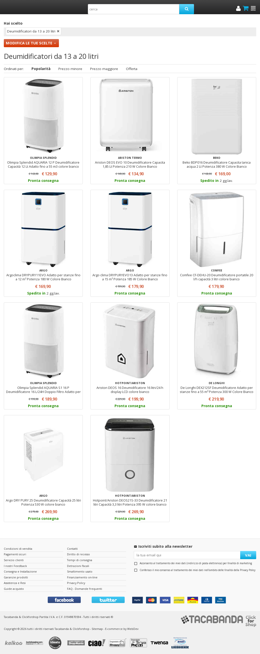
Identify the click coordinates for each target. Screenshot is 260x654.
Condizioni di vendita (18, 548)
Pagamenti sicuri (15, 554)
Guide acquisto (14, 589)
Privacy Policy (247, 570)
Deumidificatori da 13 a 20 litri (31, 31)
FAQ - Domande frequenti (84, 589)
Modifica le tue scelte (29, 42)
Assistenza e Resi (15, 583)
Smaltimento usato (79, 571)
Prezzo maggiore (104, 68)
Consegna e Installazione (20, 571)
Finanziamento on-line (82, 577)
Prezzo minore (70, 68)
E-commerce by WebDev (121, 629)
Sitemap (97, 629)
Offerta (131, 68)
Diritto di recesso (78, 554)
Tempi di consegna (79, 560)
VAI (248, 555)
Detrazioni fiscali (78, 566)
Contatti (72, 548)
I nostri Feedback (15, 566)
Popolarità (41, 68)
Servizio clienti (14, 560)
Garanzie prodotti (16, 577)
